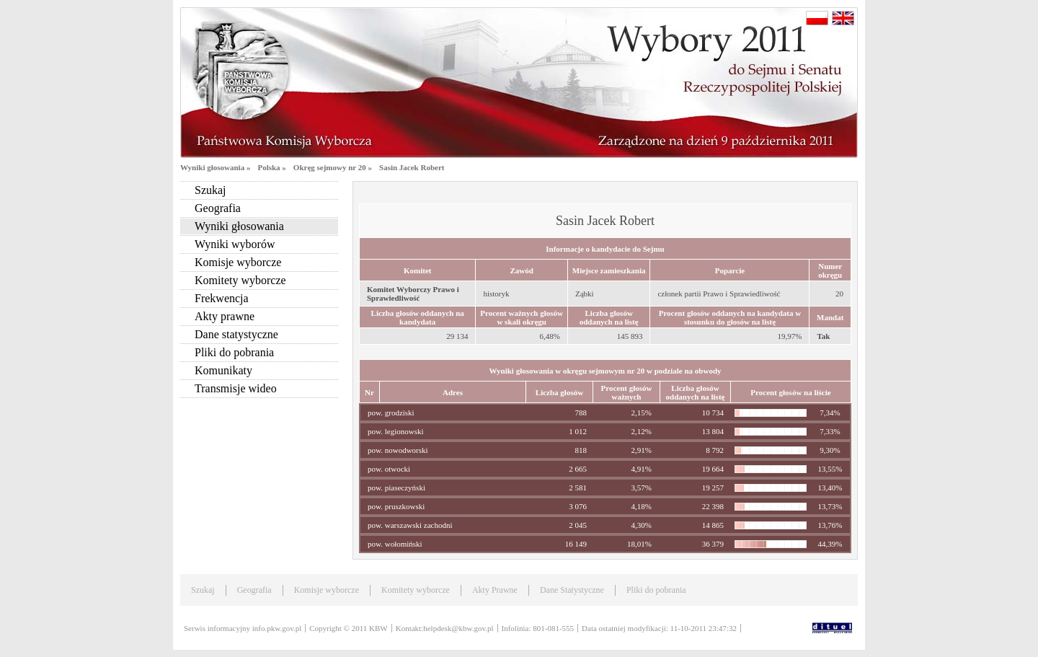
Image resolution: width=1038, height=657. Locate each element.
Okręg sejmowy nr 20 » (332, 167)
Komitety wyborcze (240, 280)
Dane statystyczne (236, 334)
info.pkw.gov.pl (277, 628)
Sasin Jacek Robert (411, 167)
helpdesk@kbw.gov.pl (458, 628)
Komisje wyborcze (238, 262)
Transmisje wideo (236, 388)
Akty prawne (224, 316)
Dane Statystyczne (572, 590)
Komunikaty (223, 370)
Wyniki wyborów (235, 244)
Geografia (218, 208)
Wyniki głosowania (239, 226)
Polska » (271, 167)
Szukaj (210, 190)
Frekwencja (222, 298)
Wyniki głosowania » (215, 167)
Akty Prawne (495, 590)
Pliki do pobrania (234, 352)
